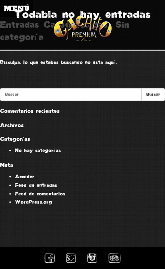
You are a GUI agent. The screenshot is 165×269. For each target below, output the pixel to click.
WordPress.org (33, 202)
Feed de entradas (36, 185)
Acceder (24, 177)
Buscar (153, 94)
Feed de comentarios (40, 194)
